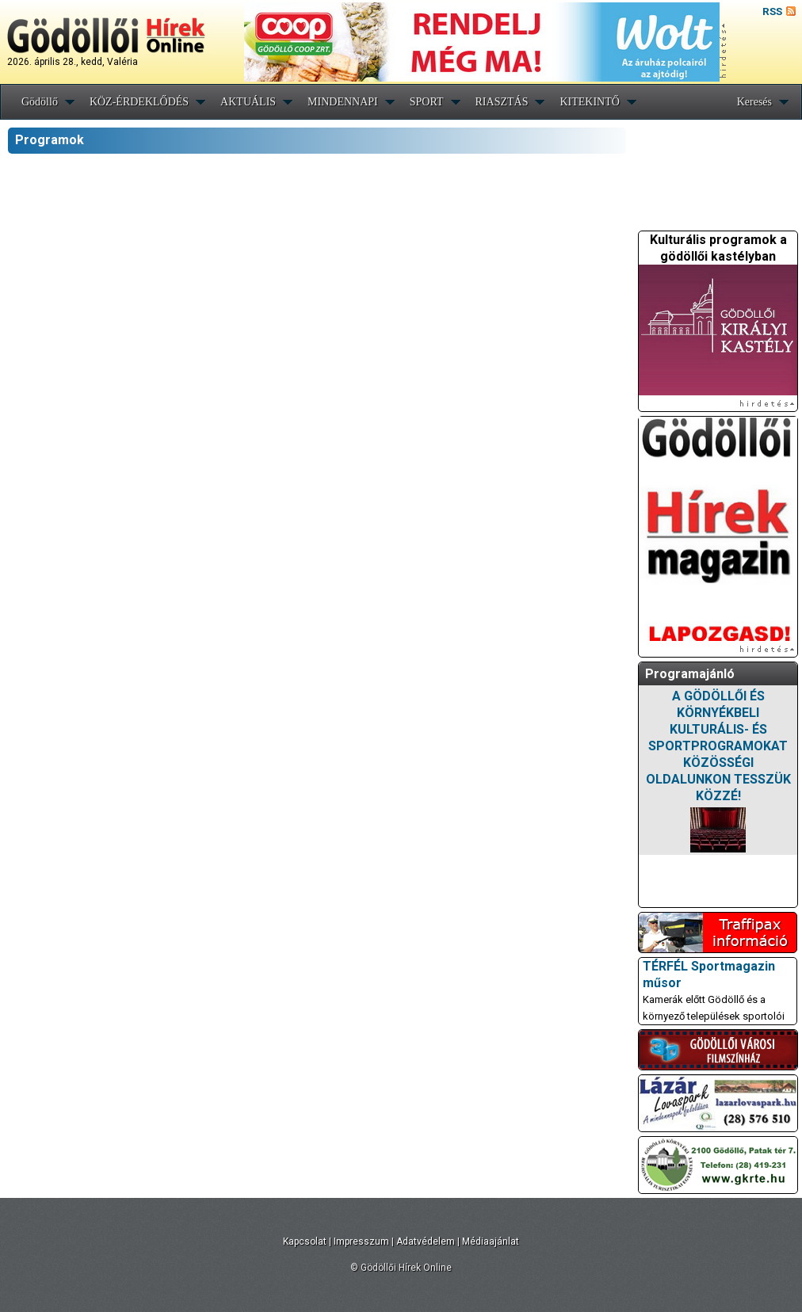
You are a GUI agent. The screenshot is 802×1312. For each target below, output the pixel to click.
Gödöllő (39, 102)
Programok (49, 139)
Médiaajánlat (490, 1241)
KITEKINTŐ (589, 102)
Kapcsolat (305, 1241)
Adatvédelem (425, 1241)
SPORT (427, 102)
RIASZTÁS (502, 102)
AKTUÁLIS (248, 102)
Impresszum (361, 1241)
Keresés (754, 102)
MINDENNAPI (342, 102)
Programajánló (690, 673)
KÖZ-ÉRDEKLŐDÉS (139, 102)
